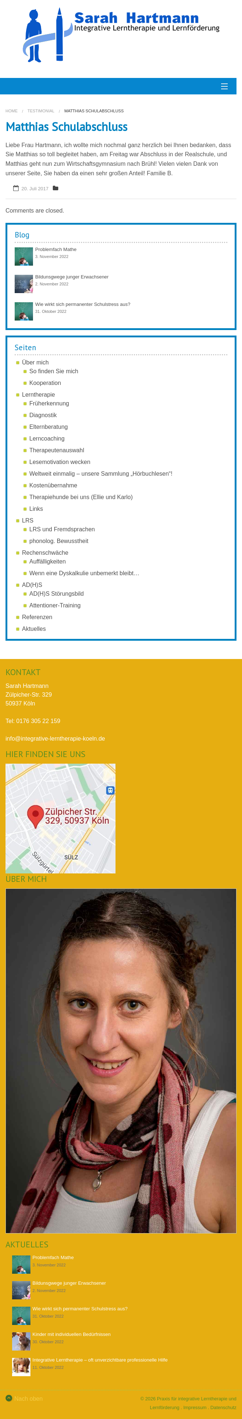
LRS (27, 520)
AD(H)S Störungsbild (56, 594)
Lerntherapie (38, 395)
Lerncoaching (47, 438)
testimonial (40, 111)
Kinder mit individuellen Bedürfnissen (72, 1334)
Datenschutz (223, 1407)
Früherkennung (49, 403)
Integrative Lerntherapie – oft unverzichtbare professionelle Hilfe (100, 1360)
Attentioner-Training (55, 605)
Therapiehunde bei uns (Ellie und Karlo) (81, 497)
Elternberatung (48, 427)
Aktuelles (34, 629)
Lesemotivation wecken (59, 462)
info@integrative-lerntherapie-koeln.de (55, 738)
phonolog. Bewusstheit (58, 541)
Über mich (35, 362)
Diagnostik (43, 415)
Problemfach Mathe (56, 249)
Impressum (194, 1407)
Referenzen (37, 617)
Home (12, 111)
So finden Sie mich (53, 371)
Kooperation (45, 383)
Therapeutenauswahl (56, 450)
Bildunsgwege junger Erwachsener (72, 277)
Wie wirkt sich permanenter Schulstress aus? (82, 304)
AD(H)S (32, 585)
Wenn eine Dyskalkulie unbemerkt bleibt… (84, 573)
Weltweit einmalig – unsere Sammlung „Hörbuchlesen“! (100, 474)
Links (36, 509)
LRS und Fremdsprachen (62, 529)
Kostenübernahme (53, 485)
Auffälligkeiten (47, 561)
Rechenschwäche (45, 553)
